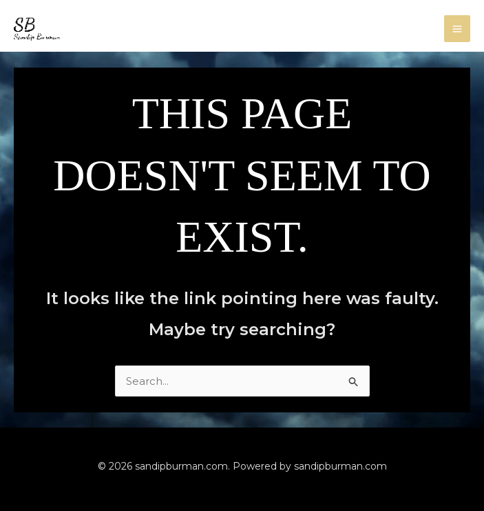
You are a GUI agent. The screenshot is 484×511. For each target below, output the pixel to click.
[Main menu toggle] (457, 28)
